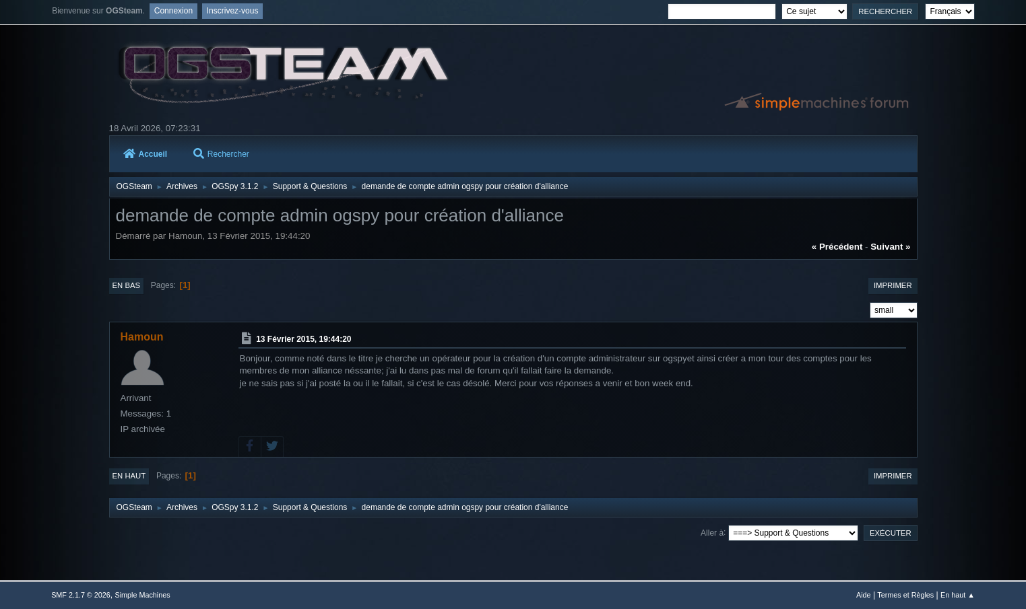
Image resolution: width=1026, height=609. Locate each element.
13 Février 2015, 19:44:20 (303, 339)
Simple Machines (142, 595)
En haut (129, 476)
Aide (863, 595)
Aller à (712, 532)
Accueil (145, 154)
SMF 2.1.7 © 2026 (80, 595)
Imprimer (893, 285)
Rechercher (221, 154)
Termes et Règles (905, 595)
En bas (127, 285)
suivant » (890, 247)
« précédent (837, 247)
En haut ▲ (957, 595)
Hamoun (142, 337)
